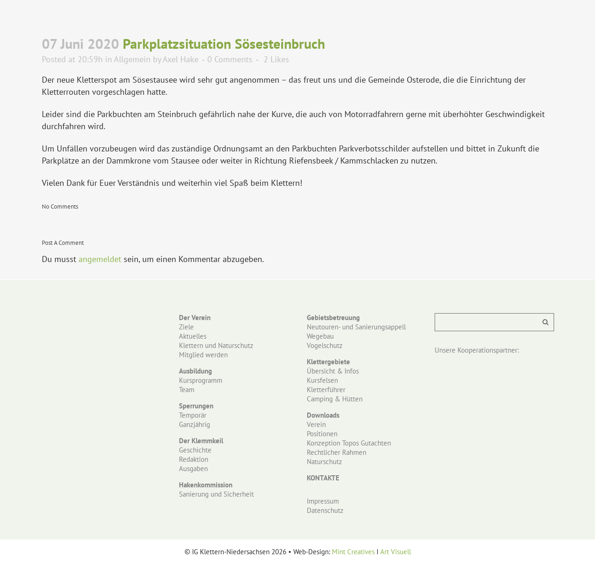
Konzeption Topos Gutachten (349, 443)
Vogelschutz (325, 345)
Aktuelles (192, 336)
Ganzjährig (194, 424)
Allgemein (132, 59)
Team (186, 389)
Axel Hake (180, 59)
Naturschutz (324, 461)
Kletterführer (326, 389)
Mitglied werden (203, 354)
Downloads (323, 415)
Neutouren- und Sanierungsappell (356, 326)
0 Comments (229, 59)
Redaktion (193, 459)
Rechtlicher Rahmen (336, 452)
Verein (316, 424)
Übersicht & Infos (333, 371)
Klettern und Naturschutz (216, 345)
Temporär (192, 415)
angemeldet (100, 259)
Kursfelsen (322, 380)
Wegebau (320, 336)
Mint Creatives (353, 551)
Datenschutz (325, 510)
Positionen (322, 433)
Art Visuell (395, 551)
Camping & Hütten (335, 398)
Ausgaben (193, 468)
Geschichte (195, 450)
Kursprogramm (200, 380)
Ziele (186, 326)
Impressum (323, 501)
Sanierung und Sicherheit (216, 494)
